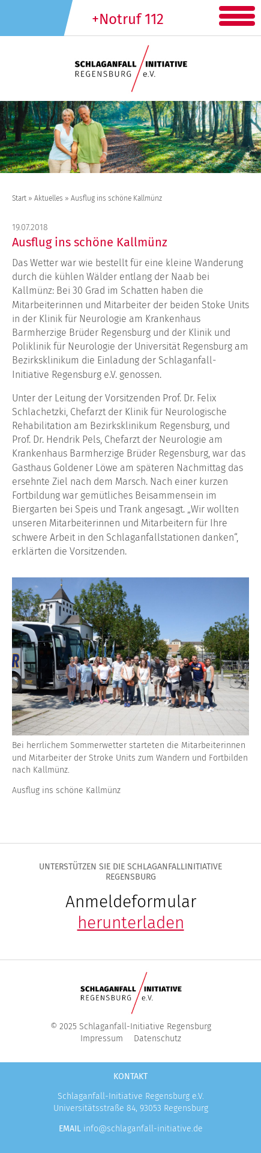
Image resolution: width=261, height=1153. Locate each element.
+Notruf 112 (128, 19)
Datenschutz (157, 1038)
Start (19, 198)
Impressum (101, 1038)
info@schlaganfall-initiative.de (143, 1129)
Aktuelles (48, 198)
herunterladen (130, 922)
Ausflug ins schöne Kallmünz (89, 242)
